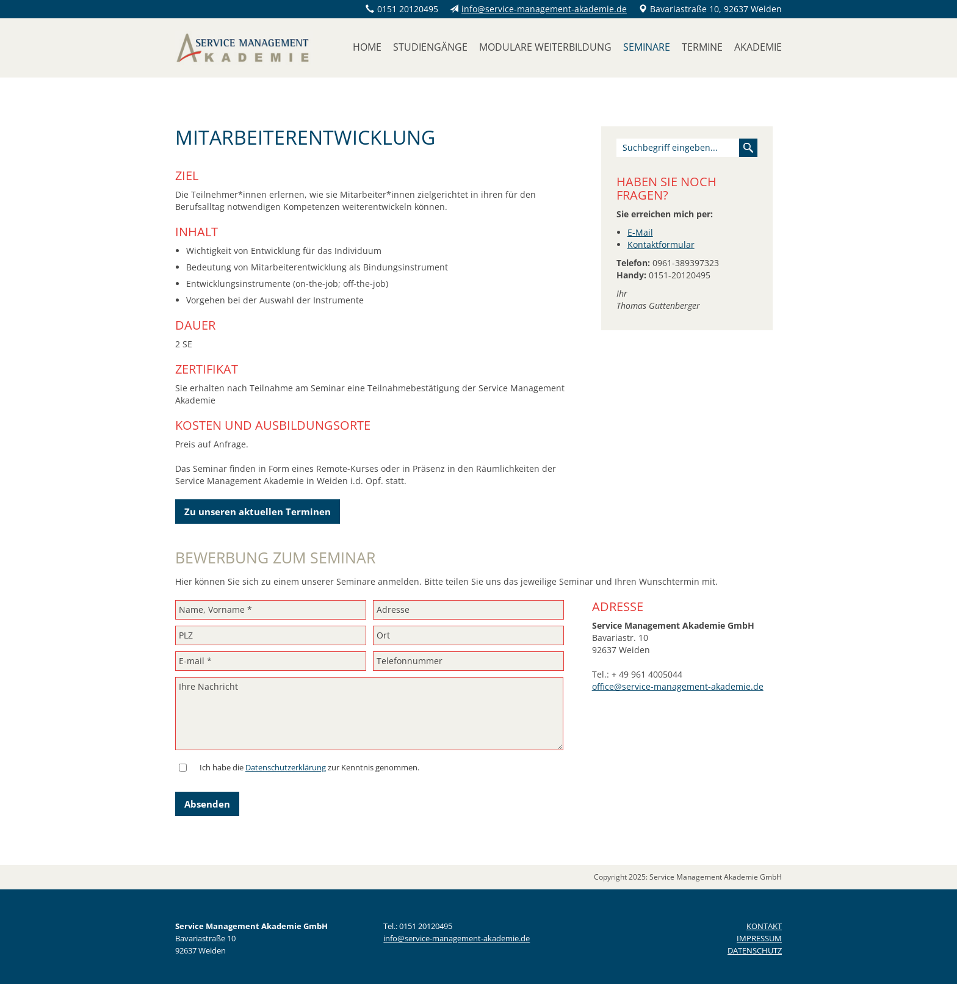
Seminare (646, 47)
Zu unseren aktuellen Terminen (257, 511)
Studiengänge (430, 47)
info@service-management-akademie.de (544, 9)
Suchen (748, 148)
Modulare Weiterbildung (545, 47)
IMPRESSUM (759, 938)
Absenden (207, 804)
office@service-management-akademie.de (678, 686)
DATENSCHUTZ (755, 950)
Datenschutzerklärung (285, 767)
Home (367, 47)
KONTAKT (764, 926)
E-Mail (640, 232)
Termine (702, 47)
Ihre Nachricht (369, 713)
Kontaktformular (661, 244)
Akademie (758, 47)
